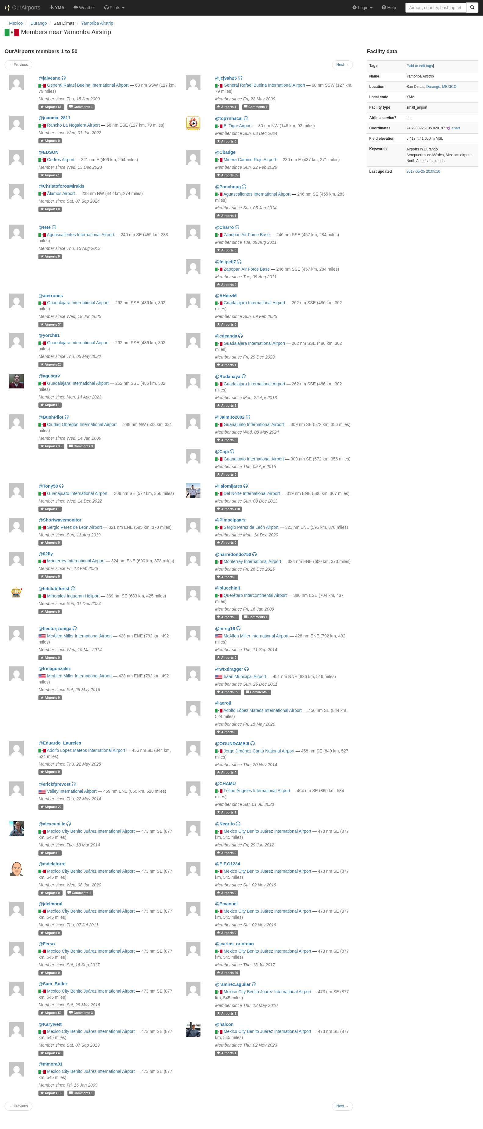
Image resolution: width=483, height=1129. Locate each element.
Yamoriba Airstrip (97, 23)
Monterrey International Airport (75, 560)
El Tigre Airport (238, 125)
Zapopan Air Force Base (247, 234)
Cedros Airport (60, 159)
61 (52, 107)
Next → (343, 65)
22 (51, 807)
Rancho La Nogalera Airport (73, 125)
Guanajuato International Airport (254, 424)
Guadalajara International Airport (78, 302)
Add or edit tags (420, 66)
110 (228, 509)
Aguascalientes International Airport (256, 194)
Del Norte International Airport (252, 493)
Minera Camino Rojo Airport (250, 159)
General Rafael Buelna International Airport (87, 85)
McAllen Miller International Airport (79, 635)
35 (52, 446)
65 (227, 175)
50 (52, 1013)
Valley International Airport (71, 791)
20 (51, 364)
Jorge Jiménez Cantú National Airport (259, 750)
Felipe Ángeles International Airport (257, 790)
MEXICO (449, 87)
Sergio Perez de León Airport (74, 527)
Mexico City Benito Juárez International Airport (91, 831)
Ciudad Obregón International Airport (82, 424)
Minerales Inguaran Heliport (73, 595)
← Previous (18, 65)
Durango (433, 87)
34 (51, 324)
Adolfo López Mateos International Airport (262, 710)
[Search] (472, 7)
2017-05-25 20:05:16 (423, 171)
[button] (114, 7)
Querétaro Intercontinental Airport (255, 595)
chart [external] (453, 128)
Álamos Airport (61, 193)
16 (52, 1093)
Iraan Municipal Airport (245, 676)
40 (51, 1053)
